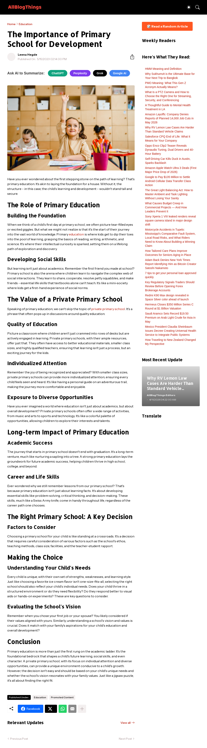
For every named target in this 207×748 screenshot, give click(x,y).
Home (11, 24)
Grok (100, 73)
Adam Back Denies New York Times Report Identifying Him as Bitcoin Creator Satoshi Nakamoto (170, 264)
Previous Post (19, 739)
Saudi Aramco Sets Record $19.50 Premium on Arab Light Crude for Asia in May (170, 317)
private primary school (108, 309)
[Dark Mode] (187, 7)
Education (25, 24)
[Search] (196, 7)
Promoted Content (62, 697)
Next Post (125, 739)
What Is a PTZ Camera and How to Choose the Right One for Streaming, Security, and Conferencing (168, 96)
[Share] (131, 57)
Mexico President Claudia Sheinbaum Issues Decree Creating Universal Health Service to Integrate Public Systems (170, 330)
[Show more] (82, 709)
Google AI (119, 73)
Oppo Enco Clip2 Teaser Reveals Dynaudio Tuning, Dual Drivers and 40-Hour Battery (169, 149)
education (76, 234)
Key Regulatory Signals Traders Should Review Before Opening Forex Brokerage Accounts (169, 286)
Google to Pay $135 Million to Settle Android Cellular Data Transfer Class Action (168, 181)
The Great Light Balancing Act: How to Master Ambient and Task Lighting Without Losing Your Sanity (169, 194)
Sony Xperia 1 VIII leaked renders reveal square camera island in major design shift (170, 220)
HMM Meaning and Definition (163, 68)
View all (125, 723)
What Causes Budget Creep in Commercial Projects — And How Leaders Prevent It (166, 207)
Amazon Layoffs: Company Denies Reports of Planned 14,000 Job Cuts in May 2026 (169, 118)
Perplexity (80, 73)
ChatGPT (58, 73)
